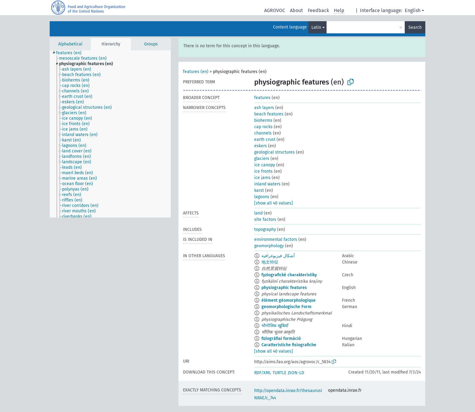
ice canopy (264, 165)
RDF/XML (262, 372)
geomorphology (269, 245)
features (262, 97)
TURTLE (279, 372)
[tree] (110, 134)
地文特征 (269, 262)
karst (259, 190)
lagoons (261, 196)
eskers (260, 145)
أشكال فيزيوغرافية (278, 255)
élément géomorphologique (288, 300)
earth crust (264, 139)
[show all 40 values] (273, 203)
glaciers (261, 158)
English (412, 10)
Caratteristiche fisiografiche (288, 344)
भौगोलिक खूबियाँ (274, 325)
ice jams (262, 177)
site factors (265, 219)
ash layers (264, 107)
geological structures (274, 152)
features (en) (195, 71)
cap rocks (263, 126)
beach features (269, 114)
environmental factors (275, 239)
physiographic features (284, 287)
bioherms (263, 120)
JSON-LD (296, 372)
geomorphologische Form (286, 306)
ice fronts (263, 171)
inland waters (267, 184)
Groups (151, 44)
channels (263, 133)
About (296, 10)
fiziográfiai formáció (281, 338)
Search (415, 27)
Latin (316, 27)
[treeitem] (71, 53)
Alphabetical (70, 44)
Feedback (318, 10)
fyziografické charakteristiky (289, 274)
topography (265, 229)
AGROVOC (274, 10)
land (258, 213)
